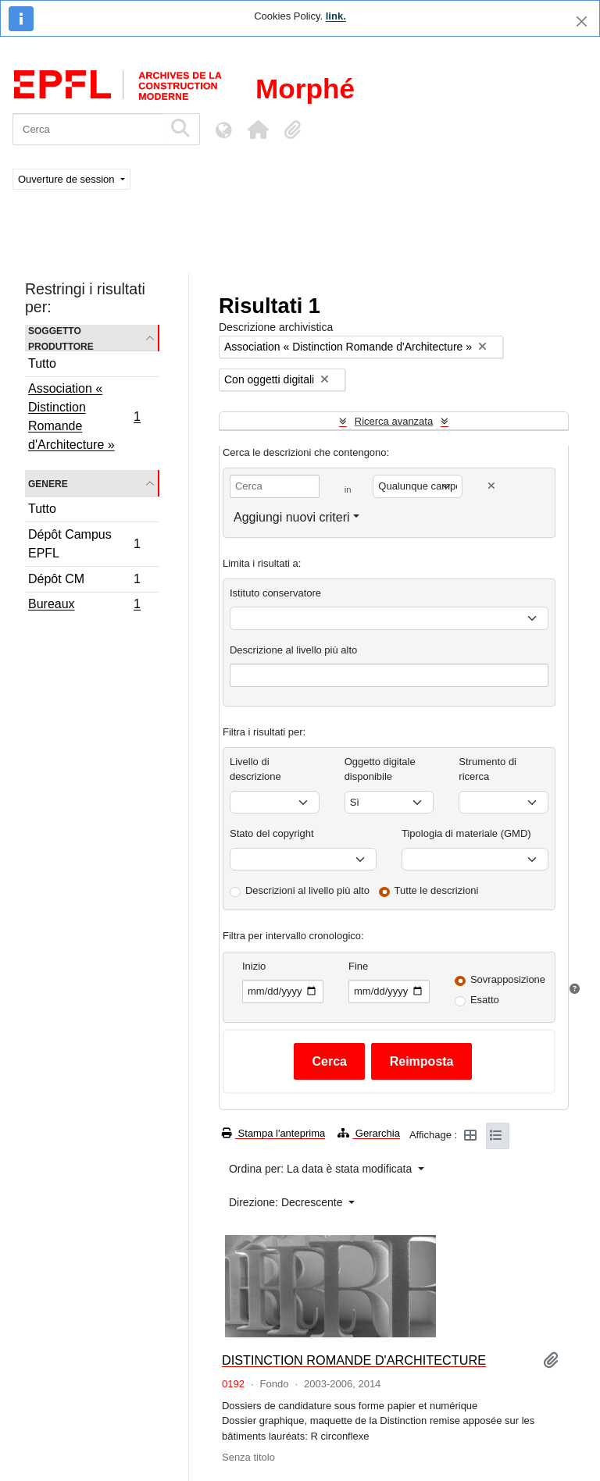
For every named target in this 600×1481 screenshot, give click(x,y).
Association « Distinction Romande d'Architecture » (84, 416)
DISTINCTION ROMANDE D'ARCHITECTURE (354, 1360)
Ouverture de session (67, 179)
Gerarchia (369, 1133)
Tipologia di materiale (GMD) (466, 833)
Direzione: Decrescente (287, 1202)
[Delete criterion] (491, 486)
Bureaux (84, 606)
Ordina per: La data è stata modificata (322, 1168)
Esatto (484, 1000)
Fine (358, 966)
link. (336, 16)
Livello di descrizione (255, 769)
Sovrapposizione (507, 979)
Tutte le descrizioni (437, 890)
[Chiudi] (581, 21)
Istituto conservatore (275, 593)
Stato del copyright (272, 833)
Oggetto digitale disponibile (380, 769)
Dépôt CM (84, 581)
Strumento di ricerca (487, 769)
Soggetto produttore (61, 338)
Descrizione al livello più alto (293, 650)
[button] (258, 129)
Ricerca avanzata (394, 421)
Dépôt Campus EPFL (84, 544)
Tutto (42, 363)
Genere (48, 482)
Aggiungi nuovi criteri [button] (292, 517)
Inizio (254, 966)
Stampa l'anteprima (273, 1133)
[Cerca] (87, 129)
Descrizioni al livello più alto (307, 890)
